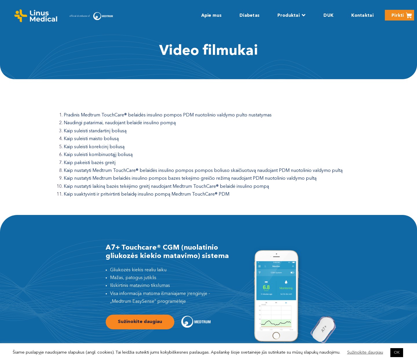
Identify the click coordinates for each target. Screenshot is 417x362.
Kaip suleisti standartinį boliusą (95, 131)
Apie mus (211, 16)
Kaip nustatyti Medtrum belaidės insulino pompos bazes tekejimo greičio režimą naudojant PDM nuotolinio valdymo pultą (190, 178)
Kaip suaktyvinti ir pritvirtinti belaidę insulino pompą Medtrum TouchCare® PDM (146, 194)
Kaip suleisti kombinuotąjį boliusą (98, 155)
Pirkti (398, 16)
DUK (328, 16)
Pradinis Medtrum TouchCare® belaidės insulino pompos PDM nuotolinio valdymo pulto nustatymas (168, 115)
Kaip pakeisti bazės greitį (90, 163)
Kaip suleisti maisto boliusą (91, 139)
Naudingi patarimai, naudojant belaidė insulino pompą (120, 123)
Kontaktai (362, 16)
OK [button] (397, 352)
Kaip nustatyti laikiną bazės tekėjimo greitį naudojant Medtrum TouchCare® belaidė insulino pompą (166, 186)
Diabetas (249, 16)
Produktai (288, 16)
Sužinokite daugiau (140, 322)
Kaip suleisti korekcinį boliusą (94, 147)
